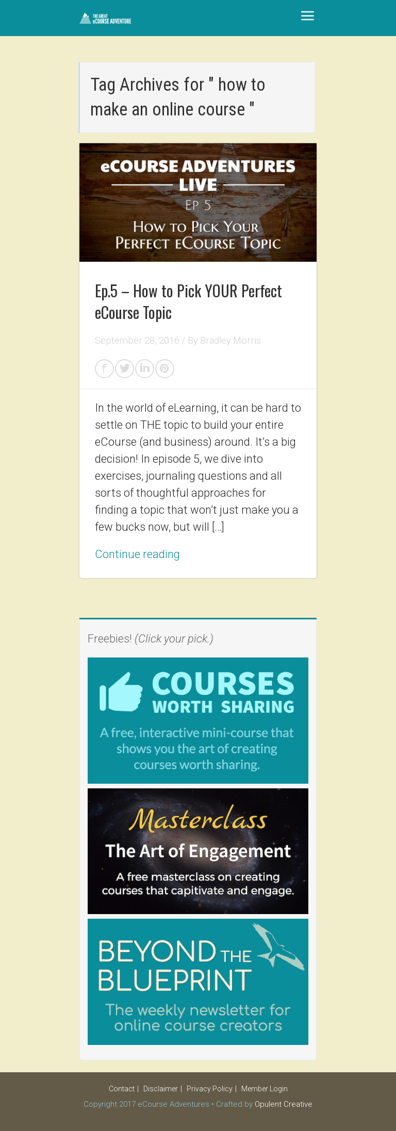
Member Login (264, 1089)
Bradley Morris (230, 340)
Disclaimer (160, 1089)
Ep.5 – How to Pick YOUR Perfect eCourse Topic (188, 301)
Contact (122, 1089)
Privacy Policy (210, 1089)
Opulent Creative (283, 1104)
